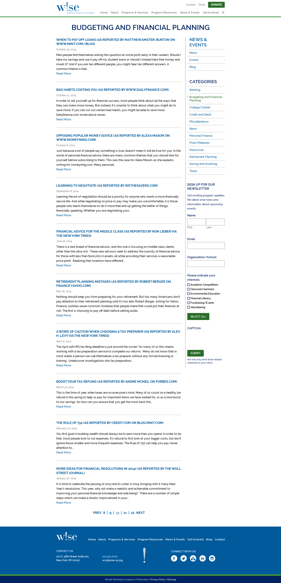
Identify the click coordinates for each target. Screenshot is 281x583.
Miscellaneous (199, 121)
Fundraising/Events (202, 302)
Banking (194, 90)
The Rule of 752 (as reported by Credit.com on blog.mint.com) (110, 423)
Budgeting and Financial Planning (205, 98)
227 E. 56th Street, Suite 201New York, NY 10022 (72, 558)
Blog (192, 67)
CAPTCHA (194, 328)
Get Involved (211, 12)
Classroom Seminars (202, 289)
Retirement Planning (203, 157)
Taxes (193, 171)
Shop (202, 4)
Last (208, 227)
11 (125, 512)
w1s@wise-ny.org (112, 560)
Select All (198, 316)
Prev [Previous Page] (97, 512)
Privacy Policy (157, 579)
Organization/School (201, 257)
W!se (66, 536)
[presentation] (206, 338)
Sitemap (171, 579)
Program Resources (164, 12)
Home (104, 12)
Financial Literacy (200, 298)
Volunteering (197, 307)
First (189, 227)
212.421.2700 (110, 556)
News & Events (190, 12)
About (114, 12)
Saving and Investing (203, 164)
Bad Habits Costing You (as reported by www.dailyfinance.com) (112, 90)
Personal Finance (200, 135)
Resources (196, 150)
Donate (216, 4)
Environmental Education (205, 293)
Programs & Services (135, 12)
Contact (191, 4)
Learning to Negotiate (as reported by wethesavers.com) (107, 185)
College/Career (199, 107)
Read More (63, 73)
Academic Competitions (204, 284)
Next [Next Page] (140, 512)
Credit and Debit (200, 114)
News (193, 52)
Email (191, 239)
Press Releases (199, 142)
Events (194, 60)
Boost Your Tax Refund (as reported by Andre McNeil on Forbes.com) (116, 381)
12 (132, 512)
